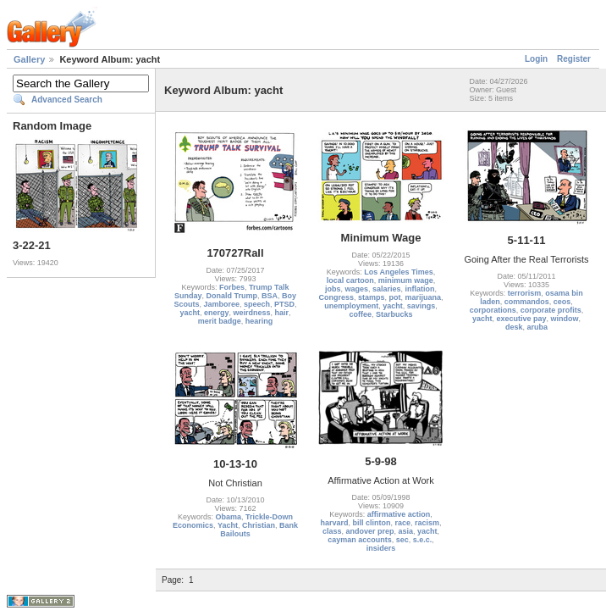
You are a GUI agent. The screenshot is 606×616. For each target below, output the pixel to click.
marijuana (423, 297)
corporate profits (551, 310)
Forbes (232, 287)
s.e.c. (422, 540)
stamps (371, 297)
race (402, 523)
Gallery (29, 59)
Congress (336, 297)
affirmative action (399, 514)
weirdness (251, 312)
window (565, 318)
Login (536, 59)
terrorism (525, 293)
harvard (334, 523)
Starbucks (394, 314)
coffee (360, 314)
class (332, 531)
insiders (381, 548)
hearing (259, 321)
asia (406, 531)
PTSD (284, 304)
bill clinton (371, 523)
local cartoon (350, 280)
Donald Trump (231, 295)
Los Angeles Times (398, 272)
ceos (562, 301)
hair (282, 312)
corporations (493, 310)
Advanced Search (66, 99)
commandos (526, 301)
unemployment (351, 306)
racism (427, 523)
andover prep (369, 531)
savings (421, 306)
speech (257, 304)
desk (514, 327)
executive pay (521, 318)
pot (395, 297)
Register (574, 59)
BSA (270, 295)
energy (216, 312)
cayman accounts (360, 540)
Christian (258, 525)
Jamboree (221, 304)
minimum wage (405, 280)
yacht (189, 312)
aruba (537, 327)
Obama (228, 517)
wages (356, 289)
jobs (333, 289)
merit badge (219, 321)
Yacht (228, 525)
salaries (386, 289)
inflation (420, 289)
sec (402, 540)
